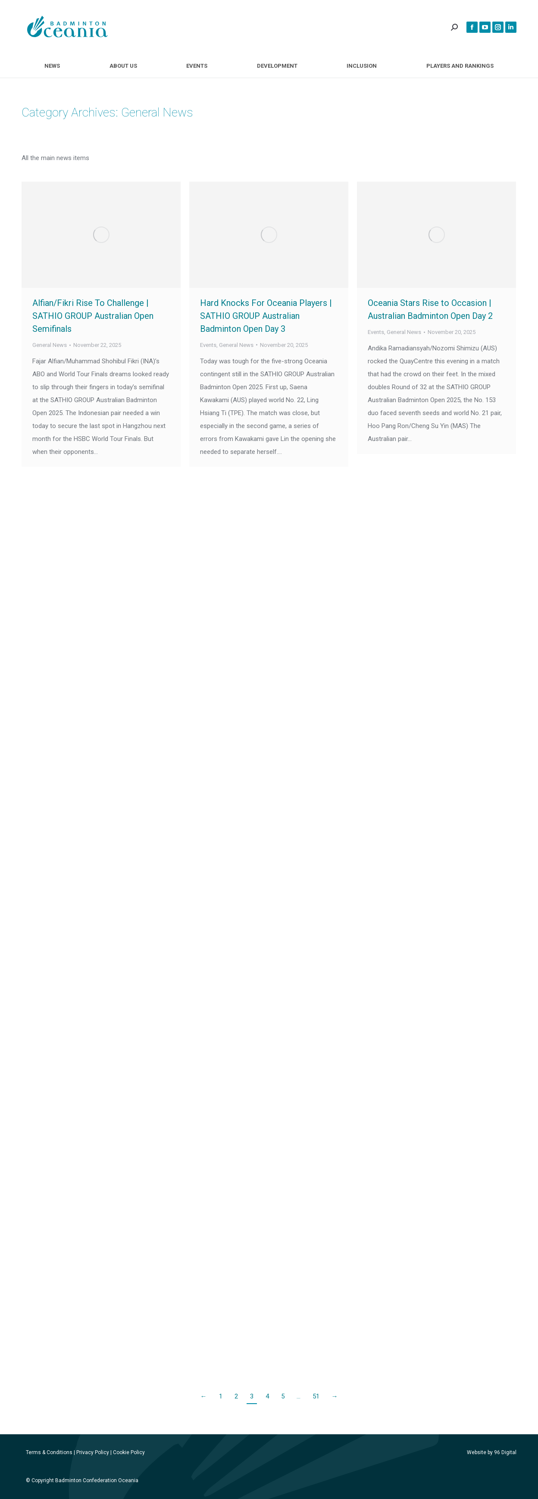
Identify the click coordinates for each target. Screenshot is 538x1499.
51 (316, 1396)
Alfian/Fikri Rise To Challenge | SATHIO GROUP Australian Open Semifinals (92, 316)
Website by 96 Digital (491, 1452)
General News (49, 345)
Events (208, 345)
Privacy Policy (92, 1452)
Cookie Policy (129, 1452)
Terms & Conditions (49, 1452)
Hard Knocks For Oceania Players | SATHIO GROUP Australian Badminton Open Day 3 (266, 316)
